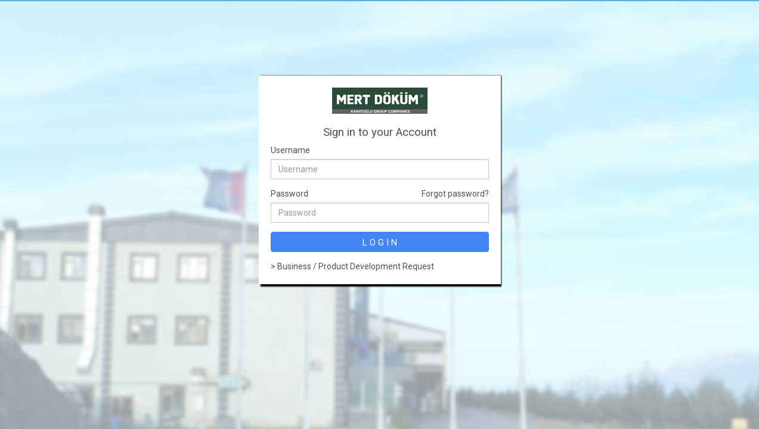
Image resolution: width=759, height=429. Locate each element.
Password (289, 193)
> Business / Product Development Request (352, 266)
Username (290, 150)
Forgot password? (455, 193)
